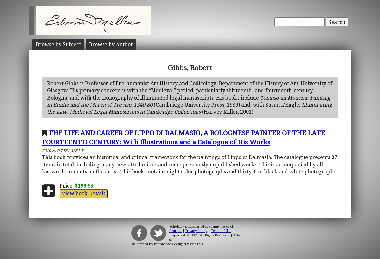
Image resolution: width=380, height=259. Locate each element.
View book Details (83, 193)
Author (111, 44)
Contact (175, 230)
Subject (58, 44)
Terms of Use (221, 230)
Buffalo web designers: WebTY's (178, 244)
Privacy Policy (196, 230)
